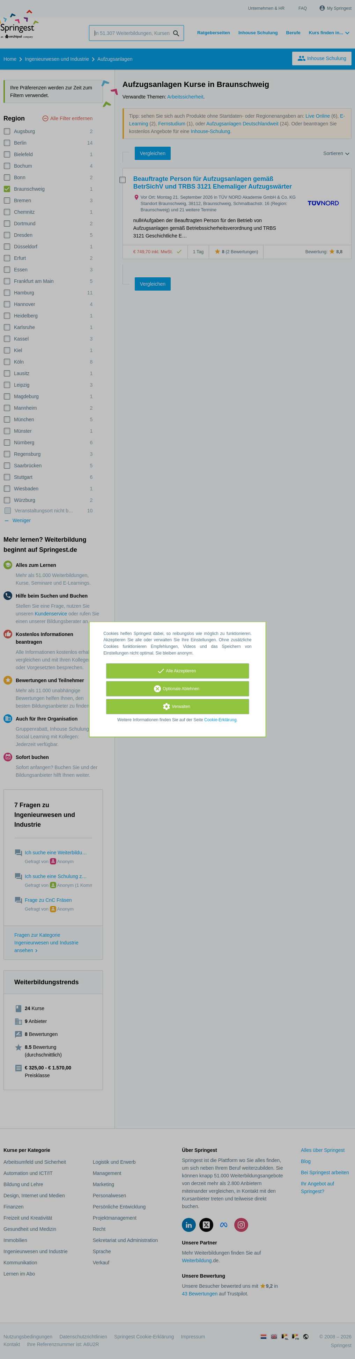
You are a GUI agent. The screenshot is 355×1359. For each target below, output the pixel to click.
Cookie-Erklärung (220, 719)
